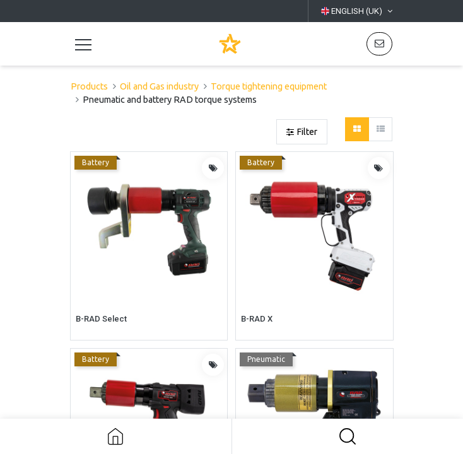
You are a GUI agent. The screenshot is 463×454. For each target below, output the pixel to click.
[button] (348, 436)
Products (89, 86)
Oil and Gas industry (159, 86)
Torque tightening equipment (269, 86)
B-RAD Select (101, 318)
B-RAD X (257, 318)
